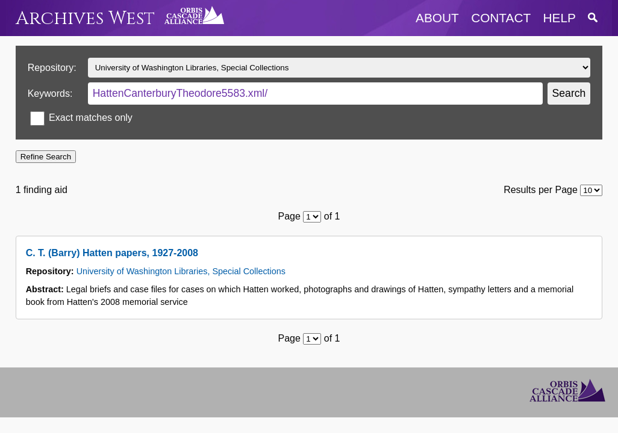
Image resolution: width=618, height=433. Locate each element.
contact (501, 18)
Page (289, 216)
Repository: (52, 68)
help (559, 18)
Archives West (85, 18)
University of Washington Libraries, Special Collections (181, 271)
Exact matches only (91, 117)
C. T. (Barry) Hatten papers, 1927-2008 (112, 253)
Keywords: (50, 93)
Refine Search (45, 156)
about (437, 18)
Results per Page (541, 190)
